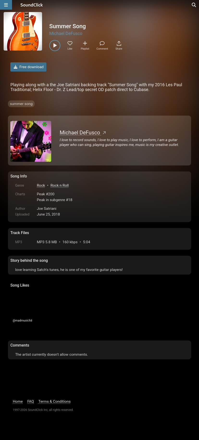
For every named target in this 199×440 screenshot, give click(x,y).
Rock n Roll (59, 185)
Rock (41, 185)
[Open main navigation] (6, 5)
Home (18, 401)
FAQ (30, 401)
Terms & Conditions (54, 401)
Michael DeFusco (65, 33)
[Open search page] (194, 5)
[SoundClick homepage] (31, 5)
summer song (21, 104)
